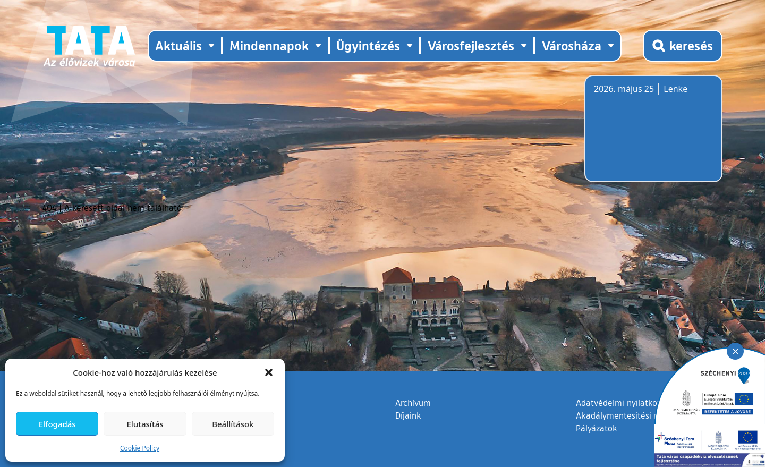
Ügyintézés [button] (368, 45)
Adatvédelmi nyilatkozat (622, 402)
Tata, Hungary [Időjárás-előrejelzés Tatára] (653, 135)
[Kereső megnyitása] (682, 46)
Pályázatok (596, 428)
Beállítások (232, 424)
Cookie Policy (139, 448)
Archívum (413, 402)
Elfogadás (57, 424)
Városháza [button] (571, 45)
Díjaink (408, 415)
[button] (269, 372)
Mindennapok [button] (269, 45)
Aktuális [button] (178, 45)
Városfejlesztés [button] (471, 45)
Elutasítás (144, 424)
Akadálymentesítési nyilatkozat (636, 415)
